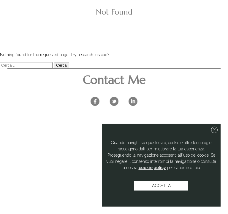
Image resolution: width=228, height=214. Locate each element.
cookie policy (152, 167)
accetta (161, 185)
